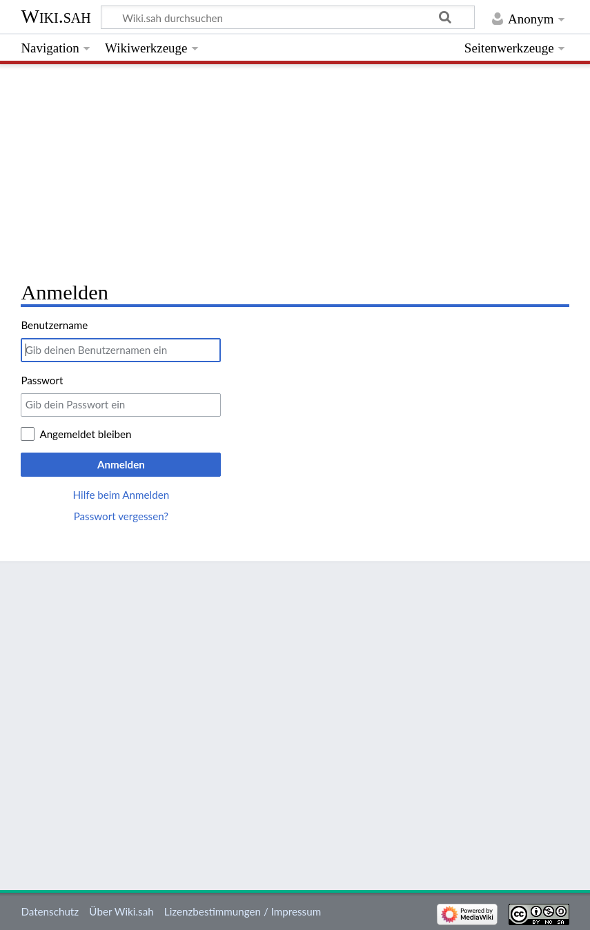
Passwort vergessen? (121, 516)
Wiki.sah (55, 16)
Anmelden (121, 464)
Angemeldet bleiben (85, 434)
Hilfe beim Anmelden (121, 494)
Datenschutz (50, 911)
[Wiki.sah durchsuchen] (288, 17)
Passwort (42, 380)
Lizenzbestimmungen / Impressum (242, 911)
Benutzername (54, 325)
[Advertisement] (295, 169)
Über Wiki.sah (121, 911)
